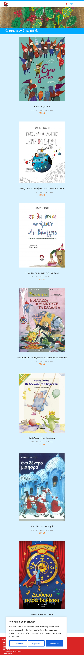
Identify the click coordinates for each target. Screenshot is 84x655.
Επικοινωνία (7, 653)
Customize (18, 643)
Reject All (36, 643)
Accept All (54, 643)
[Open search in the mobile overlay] (66, 4)
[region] (36, 633)
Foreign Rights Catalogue (12, 651)
